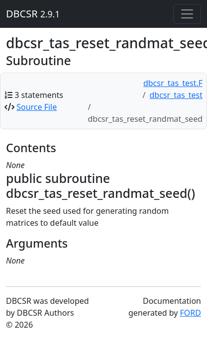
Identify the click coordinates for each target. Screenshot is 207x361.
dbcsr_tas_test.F (173, 83)
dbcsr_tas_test (176, 95)
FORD (190, 312)
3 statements (38, 95)
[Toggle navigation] (187, 14)
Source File (36, 106)
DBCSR (33, 13)
